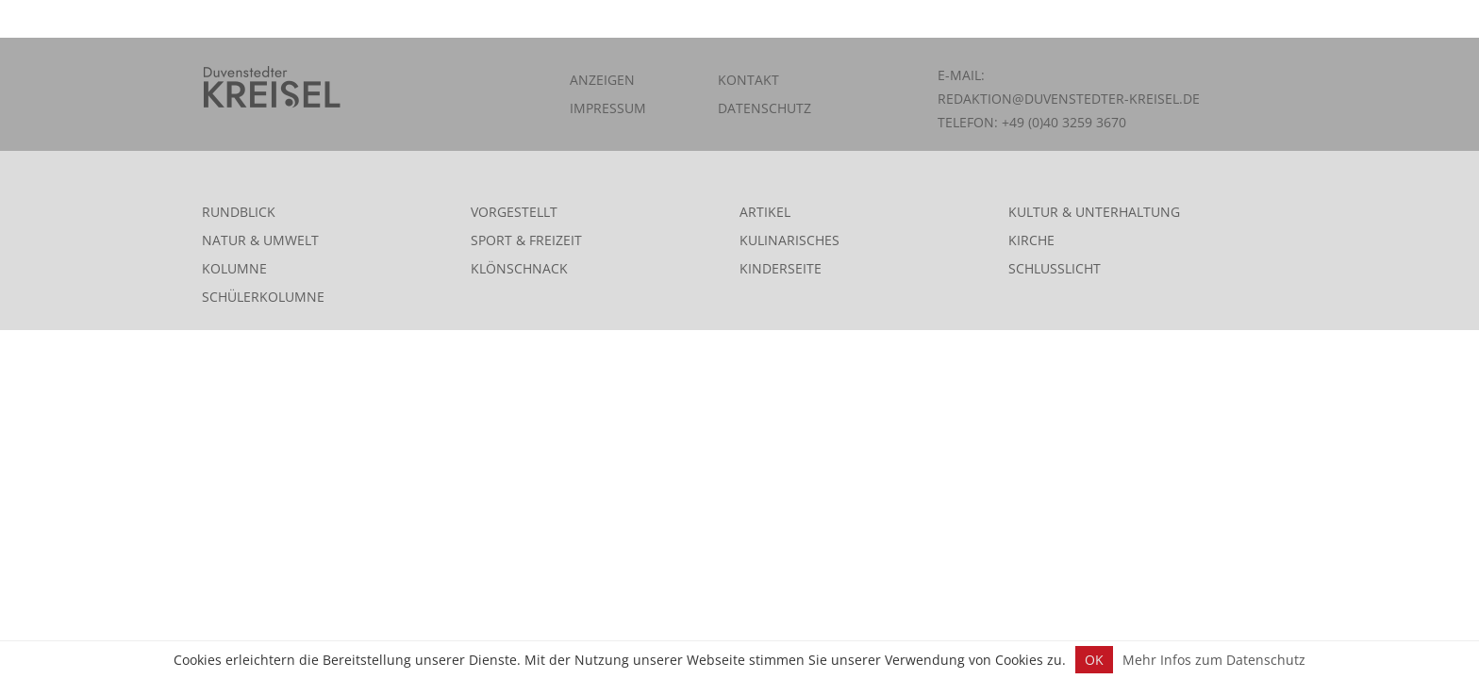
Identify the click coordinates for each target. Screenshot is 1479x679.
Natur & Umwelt (260, 240)
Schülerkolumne (263, 297)
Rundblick (238, 212)
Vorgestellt (514, 212)
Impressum (608, 108)
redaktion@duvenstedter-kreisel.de (1069, 99)
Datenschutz (764, 108)
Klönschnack (519, 268)
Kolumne (234, 268)
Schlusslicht (1054, 268)
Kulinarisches (789, 240)
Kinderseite (781, 268)
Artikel (765, 212)
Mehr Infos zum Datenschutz (1213, 660)
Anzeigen (602, 80)
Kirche (1031, 240)
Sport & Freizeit (526, 240)
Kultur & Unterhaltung (1094, 212)
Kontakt (748, 80)
